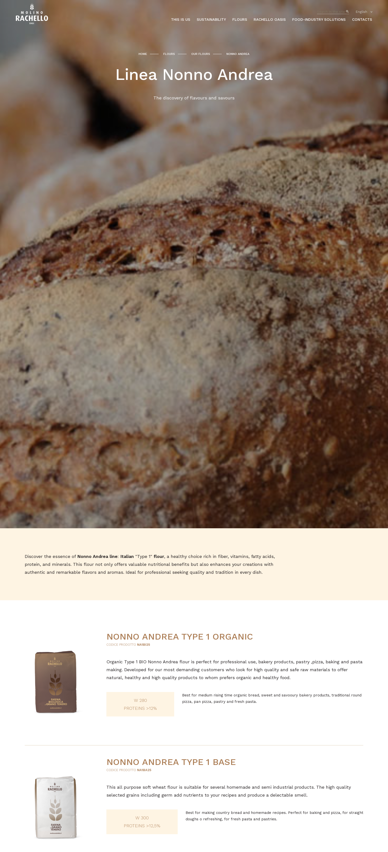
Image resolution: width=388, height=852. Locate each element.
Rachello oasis (270, 19)
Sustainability (211, 19)
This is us (180, 19)
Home (143, 54)
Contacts (362, 19)
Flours (239, 19)
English (361, 12)
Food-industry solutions (319, 19)
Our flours (200, 54)
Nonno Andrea (237, 54)
